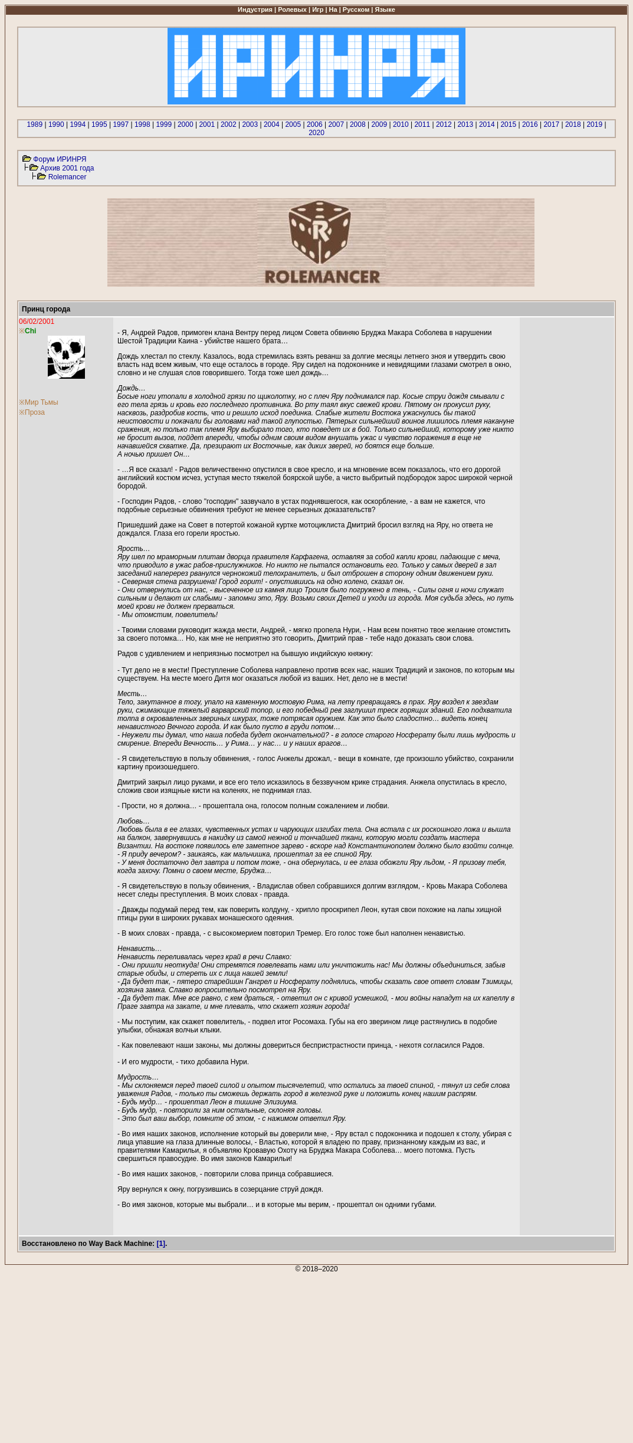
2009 (379, 124)
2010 (401, 124)
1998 (142, 124)
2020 (316, 133)
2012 (444, 124)
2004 (272, 124)
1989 (34, 124)
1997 (121, 124)
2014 (487, 124)
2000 (185, 124)
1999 (164, 124)
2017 (551, 124)
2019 (594, 124)
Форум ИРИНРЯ (59, 159)
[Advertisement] (316, 1355)
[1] (160, 1243)
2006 (315, 124)
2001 (207, 124)
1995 (99, 124)
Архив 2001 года (67, 168)
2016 (530, 124)
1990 (56, 124)
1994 (78, 124)
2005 (293, 124)
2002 (229, 124)
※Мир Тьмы (38, 402)
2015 (508, 124)
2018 (573, 124)
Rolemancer (67, 177)
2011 (422, 124)
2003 (250, 124)
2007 (336, 124)
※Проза (32, 412)
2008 (358, 124)
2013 (465, 124)
